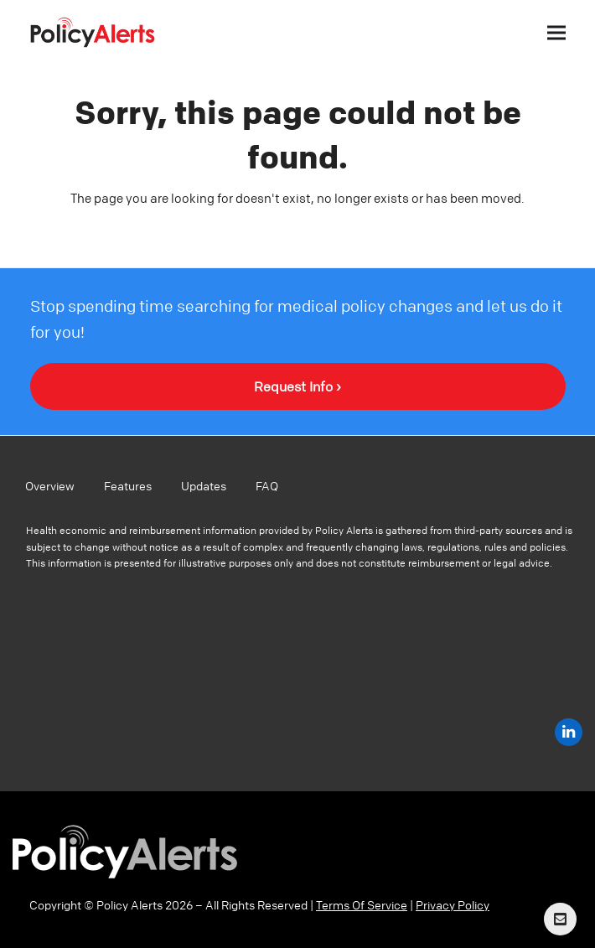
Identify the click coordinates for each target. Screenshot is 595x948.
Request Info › (297, 386)
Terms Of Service (361, 904)
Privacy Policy (452, 904)
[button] (556, 32)
